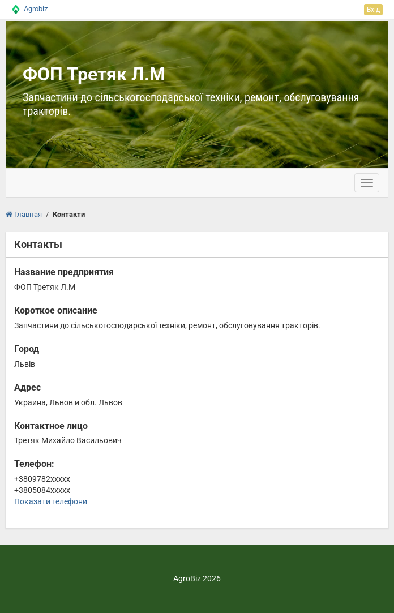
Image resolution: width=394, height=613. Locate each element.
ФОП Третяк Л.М (94, 74)
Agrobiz (36, 9)
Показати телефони (50, 501)
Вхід (373, 10)
